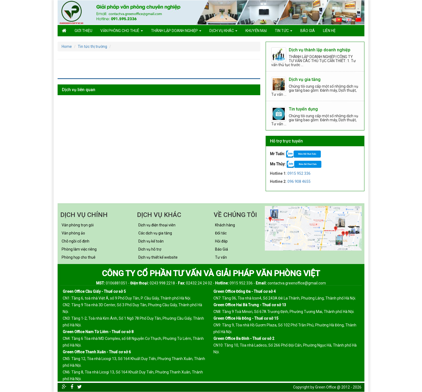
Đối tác (221, 233)
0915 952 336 (299, 173)
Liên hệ (329, 30)
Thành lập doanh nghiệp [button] (176, 30)
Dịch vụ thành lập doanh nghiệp (319, 49)
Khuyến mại (256, 30)
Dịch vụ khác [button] (223, 30)
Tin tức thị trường (92, 46)
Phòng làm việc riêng (79, 249)
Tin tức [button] (283, 30)
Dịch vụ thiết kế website (158, 257)
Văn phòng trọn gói (78, 225)
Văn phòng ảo (73, 233)
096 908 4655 (299, 181)
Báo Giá (221, 249)
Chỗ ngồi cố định (75, 241)
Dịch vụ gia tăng (305, 79)
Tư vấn (221, 257)
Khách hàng (225, 225)
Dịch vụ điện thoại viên (156, 225)
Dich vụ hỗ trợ (149, 249)
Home (67, 46)
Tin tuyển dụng (303, 109)
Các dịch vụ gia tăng (155, 233)
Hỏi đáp (221, 241)
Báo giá (307, 30)
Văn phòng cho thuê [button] (121, 30)
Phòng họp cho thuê (79, 257)
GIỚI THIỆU (83, 30)
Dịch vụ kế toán (151, 241)
